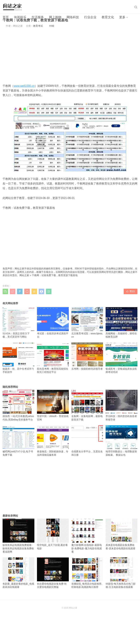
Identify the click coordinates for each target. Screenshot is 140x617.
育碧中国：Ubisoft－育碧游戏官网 (53, 405)
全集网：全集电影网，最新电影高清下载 (87, 405)
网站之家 (24, 275)
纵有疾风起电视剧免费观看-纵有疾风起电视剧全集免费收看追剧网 (18, 536)
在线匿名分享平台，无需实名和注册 (87, 440)
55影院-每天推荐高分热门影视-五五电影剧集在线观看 (121, 572)
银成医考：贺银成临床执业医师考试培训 (121, 357)
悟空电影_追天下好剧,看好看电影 (53, 534)
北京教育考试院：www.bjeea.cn (87, 322)
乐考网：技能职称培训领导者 (87, 356)
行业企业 (90, 17)
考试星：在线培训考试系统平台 (53, 322)
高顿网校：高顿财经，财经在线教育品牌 (121, 322)
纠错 (51, 25)
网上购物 (55, 17)
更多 (122, 17)
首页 (6, 17)
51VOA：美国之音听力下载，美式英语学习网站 (18, 322)
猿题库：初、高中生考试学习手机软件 (18, 357)
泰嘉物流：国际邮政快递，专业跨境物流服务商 (53, 440)
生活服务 (37, 17)
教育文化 (108, 17)
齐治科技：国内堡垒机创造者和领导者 (121, 405)
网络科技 (73, 17)
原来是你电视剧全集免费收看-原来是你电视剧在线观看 (121, 534)
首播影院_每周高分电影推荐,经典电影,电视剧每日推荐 (87, 572)
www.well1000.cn (24, 85)
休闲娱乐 (20, 17)
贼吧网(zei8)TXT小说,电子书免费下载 (18, 440)
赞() (130, 291)
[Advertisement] (70, 56)
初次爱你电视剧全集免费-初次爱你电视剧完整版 (53, 572)
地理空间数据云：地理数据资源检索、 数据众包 (121, 440)
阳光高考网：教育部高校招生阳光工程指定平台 (53, 357)
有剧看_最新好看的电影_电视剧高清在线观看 (18, 572)
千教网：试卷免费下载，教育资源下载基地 (55, 275)
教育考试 (38, 25)
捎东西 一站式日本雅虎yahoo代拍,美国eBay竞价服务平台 (18, 405)
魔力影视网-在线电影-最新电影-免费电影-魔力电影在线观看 (87, 536)
